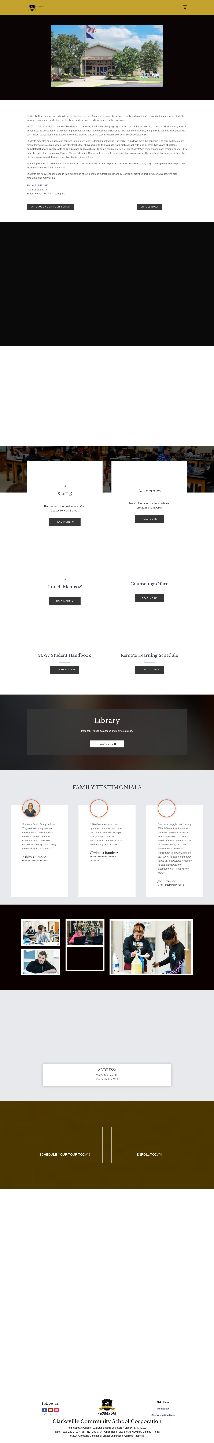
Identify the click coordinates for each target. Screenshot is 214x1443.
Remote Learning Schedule (149, 655)
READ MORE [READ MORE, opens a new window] (65, 522)
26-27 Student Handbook (64, 655)
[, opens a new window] (65, 571)
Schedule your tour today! (50, 207)
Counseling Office (149, 583)
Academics (149, 491)
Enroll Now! (149, 207)
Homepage (163, 1408)
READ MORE (149, 519)
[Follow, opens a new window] (44, 1410)
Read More (105, 744)
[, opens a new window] (65, 478)
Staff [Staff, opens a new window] (65, 494)
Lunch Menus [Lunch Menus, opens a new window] (65, 586)
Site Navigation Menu (163, 1415)
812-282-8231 (42, 185)
